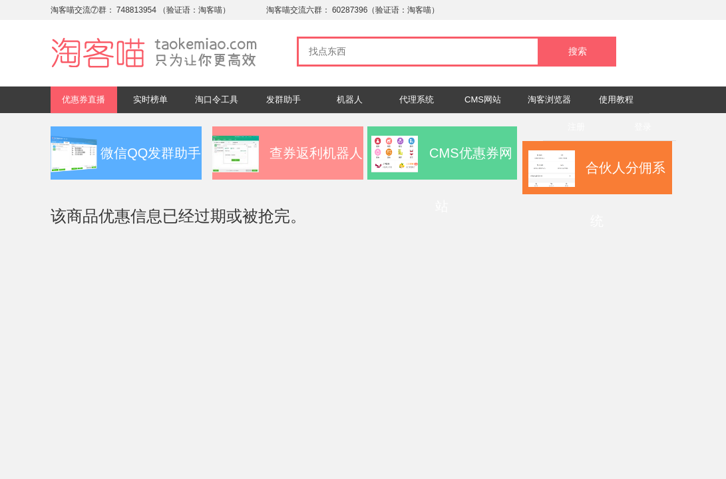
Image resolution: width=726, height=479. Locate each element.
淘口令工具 (216, 99)
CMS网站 (482, 99)
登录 (642, 127)
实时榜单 (150, 99)
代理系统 (416, 99)
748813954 (136, 10)
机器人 (350, 99)
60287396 (349, 10)
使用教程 (616, 99)
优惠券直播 (83, 99)
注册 (576, 127)
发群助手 (283, 99)
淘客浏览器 (549, 99)
